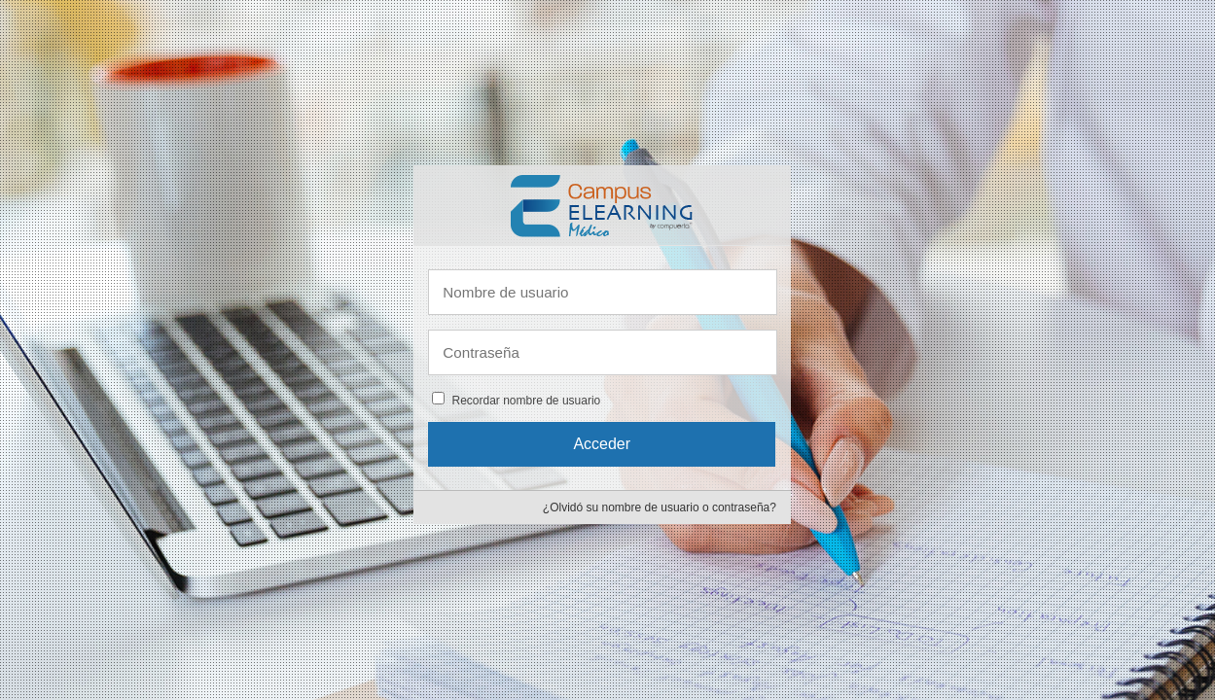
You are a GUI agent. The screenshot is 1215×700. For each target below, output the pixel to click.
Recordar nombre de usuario (525, 400)
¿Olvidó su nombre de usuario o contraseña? (659, 507)
